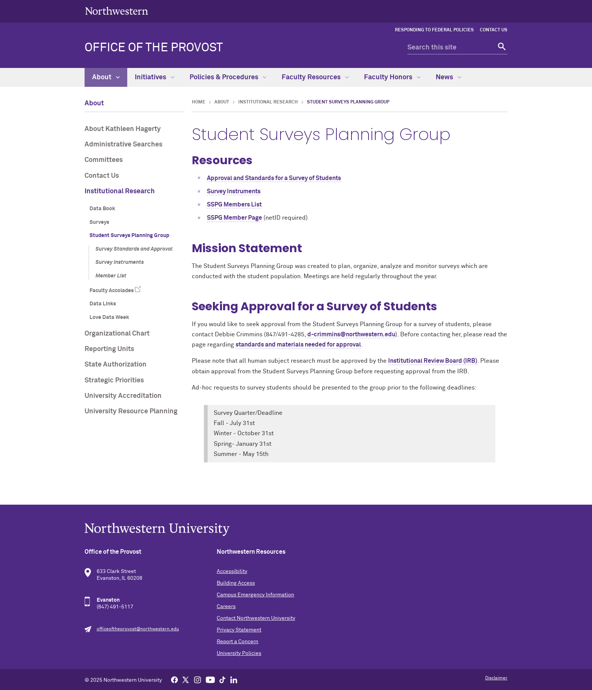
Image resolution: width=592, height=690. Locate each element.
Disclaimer (496, 678)
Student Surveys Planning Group (129, 235)
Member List (111, 276)
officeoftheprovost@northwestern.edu (138, 629)
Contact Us (493, 30)
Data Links (102, 303)
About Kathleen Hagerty (123, 129)
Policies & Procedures (228, 77)
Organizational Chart (117, 333)
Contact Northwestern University (256, 618)
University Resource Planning (131, 411)
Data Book (102, 208)
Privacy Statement (239, 630)
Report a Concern (237, 641)
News (448, 77)
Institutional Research (120, 191)
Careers (226, 606)
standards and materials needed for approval (298, 345)
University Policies (239, 653)
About (106, 77)
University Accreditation (123, 396)
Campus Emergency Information (255, 595)
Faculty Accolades (111, 290)
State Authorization (115, 364)
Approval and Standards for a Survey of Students (274, 178)
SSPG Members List (234, 205)
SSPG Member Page (234, 218)
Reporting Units (109, 349)
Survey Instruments (120, 262)
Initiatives (154, 77)
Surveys (99, 222)
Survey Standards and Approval (134, 249)
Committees (104, 160)
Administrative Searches (123, 144)
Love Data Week (109, 317)
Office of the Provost (154, 48)
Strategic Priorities (114, 380)
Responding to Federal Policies (434, 30)
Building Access (236, 583)
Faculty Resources (315, 77)
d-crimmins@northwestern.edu (351, 334)
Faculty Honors (392, 77)
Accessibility (232, 571)
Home (198, 102)
